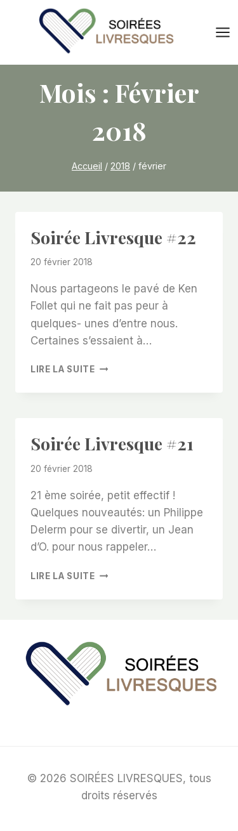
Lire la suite (69, 369)
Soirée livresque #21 (112, 443)
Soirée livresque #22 (113, 237)
